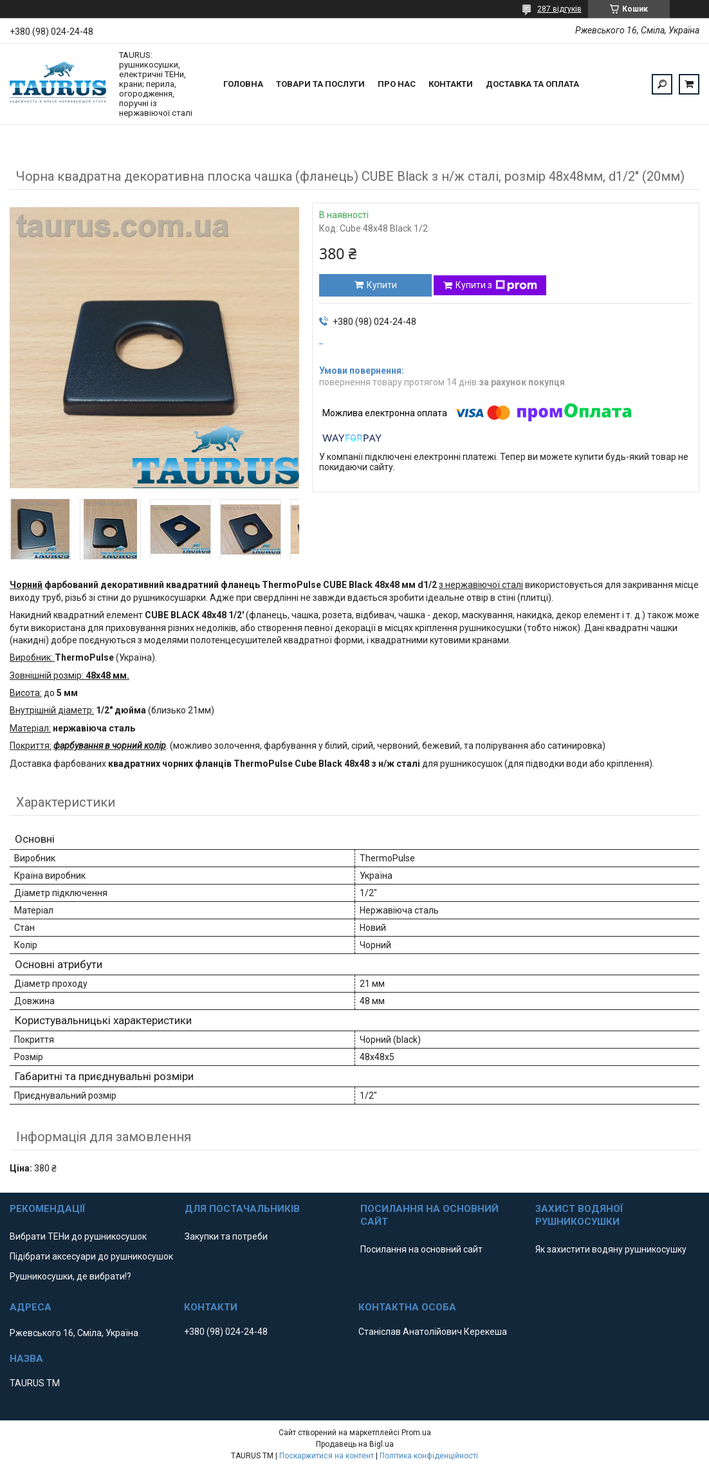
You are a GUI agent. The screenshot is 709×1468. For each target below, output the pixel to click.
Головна (243, 84)
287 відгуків (559, 9)
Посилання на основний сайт (421, 1249)
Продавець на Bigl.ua (355, 1444)
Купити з (496, 285)
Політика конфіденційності (429, 1455)
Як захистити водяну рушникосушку (610, 1249)
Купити (382, 285)
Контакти (450, 84)
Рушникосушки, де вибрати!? (70, 1276)
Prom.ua (416, 1432)
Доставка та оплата (532, 84)
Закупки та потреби (226, 1236)
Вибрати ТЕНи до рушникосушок (78, 1236)
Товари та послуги (320, 84)
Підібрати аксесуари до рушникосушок (91, 1256)
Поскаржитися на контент (326, 1455)
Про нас (397, 84)
